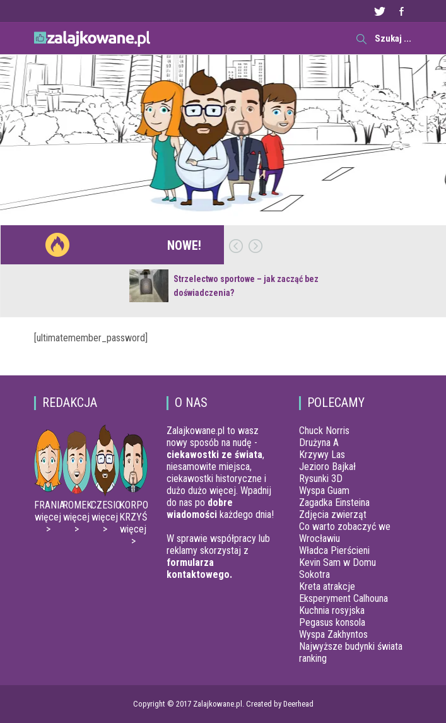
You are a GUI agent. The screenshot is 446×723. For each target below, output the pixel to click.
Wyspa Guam (324, 491)
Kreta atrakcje (327, 586)
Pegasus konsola (332, 622)
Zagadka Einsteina (334, 502)
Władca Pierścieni (334, 550)
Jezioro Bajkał (327, 467)
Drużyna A (319, 443)
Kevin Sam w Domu (337, 562)
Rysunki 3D (321, 479)
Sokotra (314, 574)
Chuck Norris (324, 431)
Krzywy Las (322, 455)
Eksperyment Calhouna (343, 598)
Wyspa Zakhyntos (333, 634)
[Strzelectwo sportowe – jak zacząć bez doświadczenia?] (148, 285)
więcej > (48, 523)
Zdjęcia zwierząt (333, 514)
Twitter (379, 11)
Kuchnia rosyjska (332, 610)
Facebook (401, 11)
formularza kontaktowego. (199, 568)
